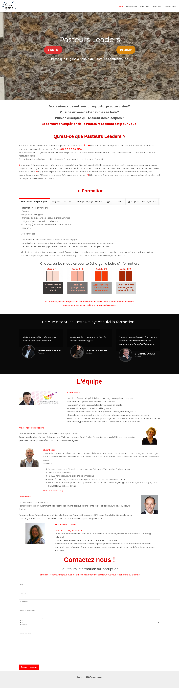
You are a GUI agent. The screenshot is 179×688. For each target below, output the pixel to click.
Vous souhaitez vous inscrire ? (31, 619)
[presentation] (37, 657)
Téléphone (24, 602)
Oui (89, 621)
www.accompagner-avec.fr (68, 530)
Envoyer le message (29, 667)
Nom (21, 584)
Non (89, 623)
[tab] (34, 201)
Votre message (25, 633)
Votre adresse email (27, 610)
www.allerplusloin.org (53, 490)
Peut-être (89, 625)
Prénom (23, 593)
